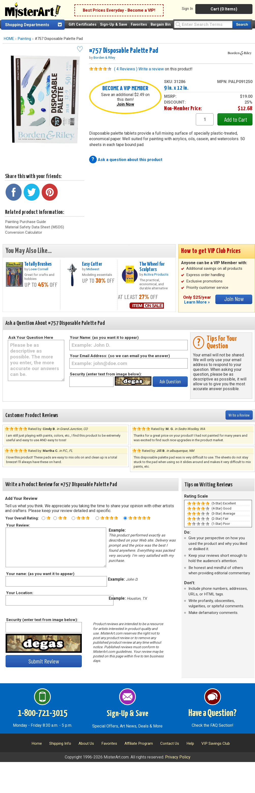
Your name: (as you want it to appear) (40, 574)
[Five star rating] (125, 518)
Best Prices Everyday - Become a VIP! (119, 10)
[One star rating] (43, 518)
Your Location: (19, 593)
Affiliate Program (138, 743)
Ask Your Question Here (30, 337)
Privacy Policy (177, 757)
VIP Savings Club (215, 743)
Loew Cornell (38, 269)
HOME (9, 39)
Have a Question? (212, 713)
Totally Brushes (38, 264)
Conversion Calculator (23, 232)
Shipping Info (60, 743)
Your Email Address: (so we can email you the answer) (120, 356)
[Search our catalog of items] (241, 24)
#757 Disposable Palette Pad (123, 50)
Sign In (187, 8)
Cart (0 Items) (224, 9)
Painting (24, 39)
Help (190, 743)
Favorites (139, 24)
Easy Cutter (92, 264)
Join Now (125, 104)
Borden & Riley (104, 57)
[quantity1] (205, 119)
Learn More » (197, 302)
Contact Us (169, 743)
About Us (86, 743)
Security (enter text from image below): (106, 374)
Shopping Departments (27, 24)
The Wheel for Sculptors (152, 267)
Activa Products (156, 274)
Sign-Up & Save (113, 24)
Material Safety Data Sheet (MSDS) (34, 227)
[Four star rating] (97, 518)
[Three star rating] (73, 518)
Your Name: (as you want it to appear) (104, 337)
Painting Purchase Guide (25, 221)
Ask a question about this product (130, 159)
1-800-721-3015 (42, 713)
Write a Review (239, 415)
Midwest (92, 269)
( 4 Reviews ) (125, 69)
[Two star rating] (55, 518)
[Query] (203, 24)
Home (36, 743)
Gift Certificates (83, 24)
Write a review (151, 69)
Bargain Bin (161, 24)
